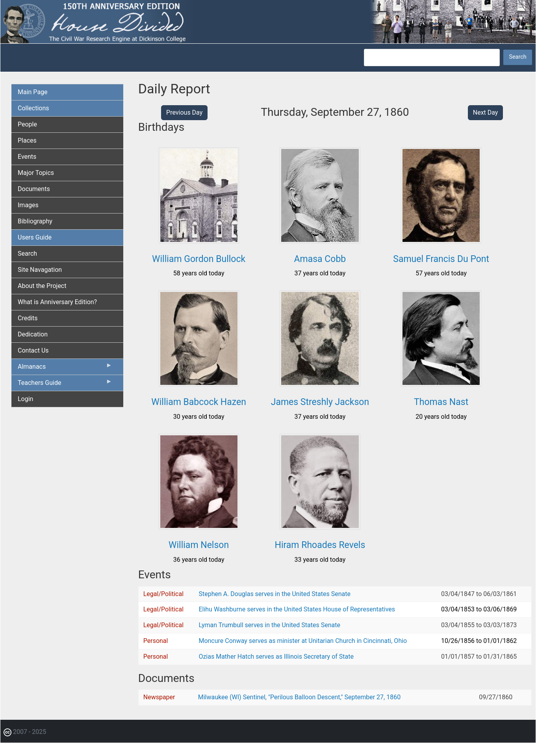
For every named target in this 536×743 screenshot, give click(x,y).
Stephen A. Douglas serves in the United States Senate (274, 594)
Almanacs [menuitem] (65, 368)
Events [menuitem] (27, 156)
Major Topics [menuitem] (36, 172)
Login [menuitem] (25, 399)
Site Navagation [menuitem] (40, 269)
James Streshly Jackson (320, 402)
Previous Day (184, 112)
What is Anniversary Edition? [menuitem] (57, 302)
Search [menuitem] (27, 253)
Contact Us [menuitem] (33, 350)
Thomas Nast (441, 402)
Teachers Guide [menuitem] (65, 384)
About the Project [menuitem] (42, 286)
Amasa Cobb (320, 259)
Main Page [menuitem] (33, 92)
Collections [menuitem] (33, 108)
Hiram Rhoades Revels (319, 545)
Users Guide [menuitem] (35, 237)
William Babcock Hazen (198, 402)
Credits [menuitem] (28, 318)
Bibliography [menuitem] (35, 221)
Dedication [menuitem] (33, 334)
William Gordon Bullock (198, 259)
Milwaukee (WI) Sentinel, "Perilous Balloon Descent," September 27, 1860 (299, 697)
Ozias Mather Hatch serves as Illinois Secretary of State (276, 656)
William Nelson (199, 545)
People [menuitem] (27, 124)
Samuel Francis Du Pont (441, 259)
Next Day (485, 112)
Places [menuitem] (27, 140)
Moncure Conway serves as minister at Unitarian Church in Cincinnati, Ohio (302, 641)
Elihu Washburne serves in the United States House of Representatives (296, 609)
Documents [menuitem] (34, 189)
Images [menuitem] (28, 205)
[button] (199, 240)
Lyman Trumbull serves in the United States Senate (269, 625)
